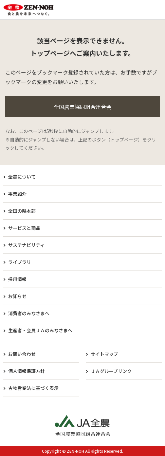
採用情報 (17, 279)
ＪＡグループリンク (111, 371)
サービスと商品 (24, 228)
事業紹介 (17, 193)
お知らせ (17, 296)
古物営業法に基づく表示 (33, 388)
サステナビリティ (26, 245)
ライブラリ (19, 262)
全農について (22, 176)
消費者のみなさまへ (28, 313)
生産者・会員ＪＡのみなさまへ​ (40, 330)
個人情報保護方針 (26, 371)
